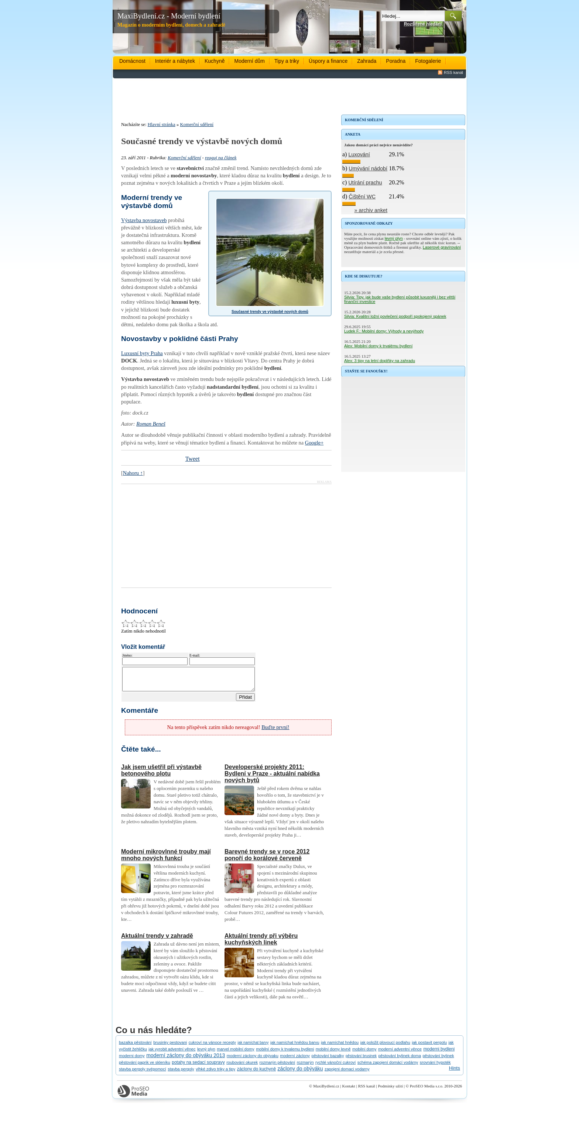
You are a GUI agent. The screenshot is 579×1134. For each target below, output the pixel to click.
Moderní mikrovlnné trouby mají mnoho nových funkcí (166, 859)
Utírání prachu (365, 182)
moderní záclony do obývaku (252, 1060)
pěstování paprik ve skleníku (144, 1067)
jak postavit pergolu (429, 1047)
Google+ (314, 443)
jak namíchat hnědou (340, 1047)
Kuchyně (215, 61)
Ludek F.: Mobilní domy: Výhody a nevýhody (384, 331)
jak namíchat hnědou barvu (294, 1047)
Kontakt (348, 1090)
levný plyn (394, 238)
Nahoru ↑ (133, 473)
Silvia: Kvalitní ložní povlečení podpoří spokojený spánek (395, 316)
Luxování (359, 154)
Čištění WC (362, 197)
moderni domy (132, 1060)
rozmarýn (305, 1067)
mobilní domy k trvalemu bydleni (285, 1053)
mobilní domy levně (333, 1053)
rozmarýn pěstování (277, 1067)
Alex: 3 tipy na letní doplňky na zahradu (379, 360)
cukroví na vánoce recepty (212, 1047)
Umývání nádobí (368, 168)
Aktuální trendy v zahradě (157, 940)
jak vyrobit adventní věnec (171, 1053)
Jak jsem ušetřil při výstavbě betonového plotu (161, 774)
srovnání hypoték (435, 1067)
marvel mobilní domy (235, 1053)
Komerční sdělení (197, 124)
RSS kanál (453, 72)
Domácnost (132, 61)
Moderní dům (249, 61)
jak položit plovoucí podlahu (385, 1047)
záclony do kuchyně (256, 1073)
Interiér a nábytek (175, 61)
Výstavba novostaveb (144, 220)
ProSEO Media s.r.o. (426, 1090)
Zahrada (366, 61)
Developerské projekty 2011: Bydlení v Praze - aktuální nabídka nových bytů (272, 778)
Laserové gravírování (442, 247)
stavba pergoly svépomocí (142, 1073)
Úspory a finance (328, 61)
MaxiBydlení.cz (326, 1090)
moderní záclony (295, 1060)
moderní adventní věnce (400, 1053)
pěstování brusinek (361, 1060)
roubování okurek (242, 1067)
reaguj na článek (221, 157)
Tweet (192, 459)
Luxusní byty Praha (142, 353)
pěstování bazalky (328, 1060)
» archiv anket (371, 210)
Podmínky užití (390, 1090)
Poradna (395, 61)
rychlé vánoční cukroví (335, 1067)
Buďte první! (275, 732)
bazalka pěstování (135, 1047)
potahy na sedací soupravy (198, 1066)
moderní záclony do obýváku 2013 (185, 1060)
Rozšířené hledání (423, 24)
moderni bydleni (439, 1053)
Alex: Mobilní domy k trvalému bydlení (378, 346)
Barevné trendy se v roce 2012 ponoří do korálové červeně (267, 859)
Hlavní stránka (161, 124)
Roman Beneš (150, 424)
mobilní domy (364, 1053)
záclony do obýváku (300, 1073)
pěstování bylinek (438, 1060)
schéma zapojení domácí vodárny (387, 1067)
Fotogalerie (428, 61)
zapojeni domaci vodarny (347, 1073)
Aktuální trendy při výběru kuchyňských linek (261, 943)
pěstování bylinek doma (399, 1060)
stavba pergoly (181, 1073)
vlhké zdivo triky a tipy (215, 1073)
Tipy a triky (286, 61)
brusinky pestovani (170, 1047)
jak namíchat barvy (253, 1047)
